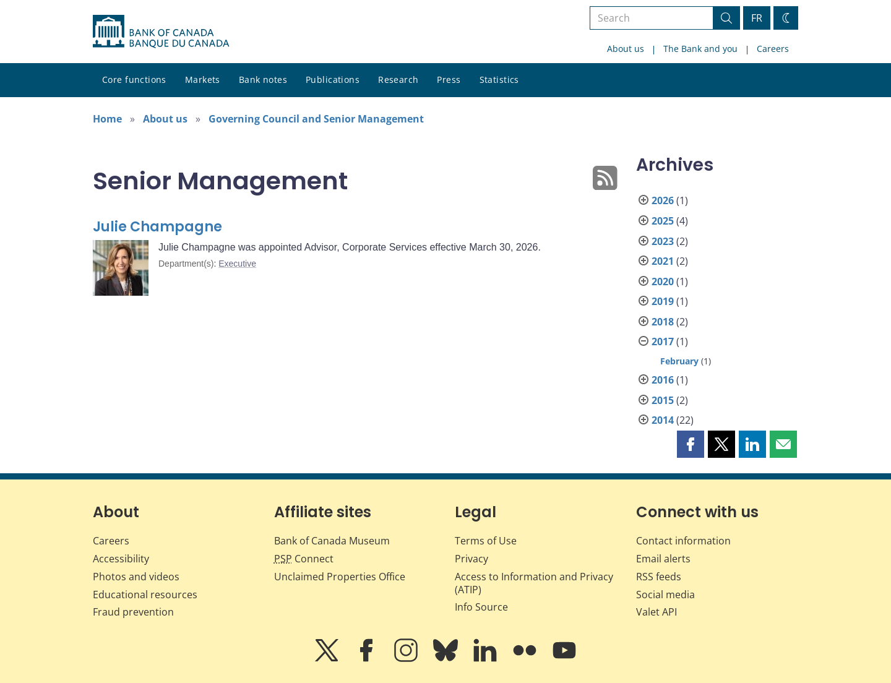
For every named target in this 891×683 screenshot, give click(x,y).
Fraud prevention (133, 612)
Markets (202, 79)
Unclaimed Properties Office (339, 576)
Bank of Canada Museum (332, 541)
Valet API (656, 612)
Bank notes (263, 79)
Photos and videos (136, 576)
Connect (304, 558)
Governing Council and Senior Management (316, 119)
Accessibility (121, 558)
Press (448, 79)
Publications (332, 79)
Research (398, 79)
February (679, 361)
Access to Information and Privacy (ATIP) (534, 583)
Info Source (481, 607)
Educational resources (145, 594)
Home (107, 119)
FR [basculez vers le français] (756, 18)
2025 (663, 221)
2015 (663, 400)
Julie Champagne (157, 226)
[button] (690, 444)
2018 (663, 322)
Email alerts (663, 558)
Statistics (499, 79)
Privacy (471, 558)
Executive (237, 263)
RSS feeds (658, 576)
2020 (663, 281)
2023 (663, 241)
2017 (663, 341)
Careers (773, 48)
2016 (663, 380)
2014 (663, 420)
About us (625, 48)
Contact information (683, 541)
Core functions (134, 79)
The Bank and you (700, 48)
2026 (663, 200)
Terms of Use (486, 541)
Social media (665, 594)
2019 (663, 301)
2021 (663, 261)
